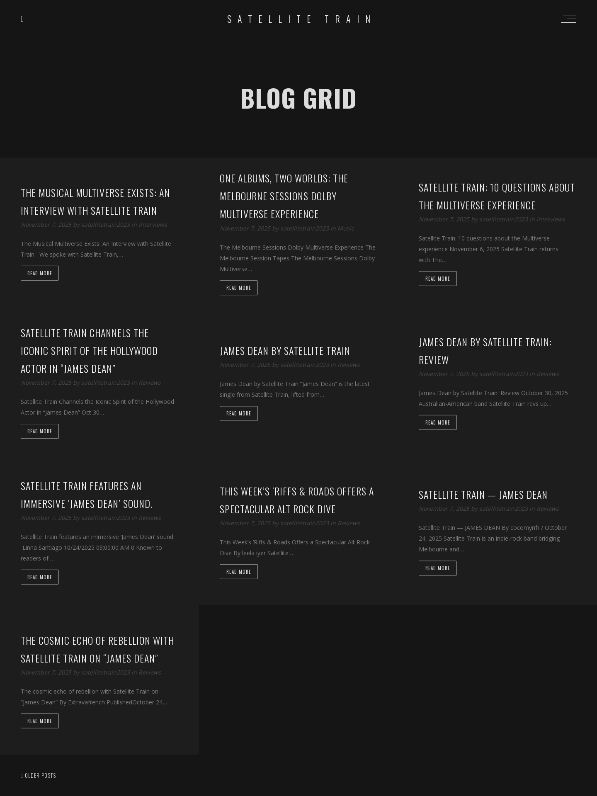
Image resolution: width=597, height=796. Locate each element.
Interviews (152, 224)
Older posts (38, 775)
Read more (39, 273)
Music (345, 228)
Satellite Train (301, 18)
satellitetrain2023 (106, 224)
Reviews (149, 383)
